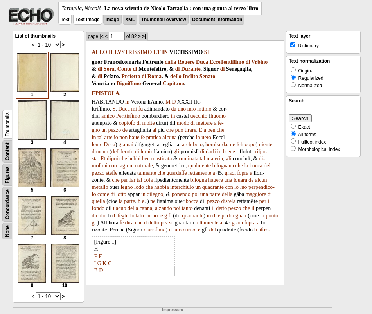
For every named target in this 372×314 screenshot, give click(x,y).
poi (195, 194)
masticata (161, 158)
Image (112, 19)
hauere (215, 180)
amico (108, 116)
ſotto (121, 194)
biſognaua (223, 166)
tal (100, 137)
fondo (98, 208)
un (104, 130)
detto (221, 208)
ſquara (240, 180)
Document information (217, 19)
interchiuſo (182, 187)
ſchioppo (246, 144)
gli (176, 151)
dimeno (100, 151)
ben (211, 130)
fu (140, 109)
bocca (256, 166)
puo (179, 130)
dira (129, 223)
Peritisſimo (128, 116)
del (267, 166)
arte (108, 137)
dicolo (99, 216)
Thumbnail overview (163, 19)
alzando (163, 208)
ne (232, 144)
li (255, 230)
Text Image (87, 19)
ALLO (100, 52)
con (113, 166)
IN (165, 52)
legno (126, 187)
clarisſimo (154, 230)
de (125, 130)
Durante (191, 69)
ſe (122, 223)
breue (229, 151)
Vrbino (260, 62)
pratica (153, 137)
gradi (230, 173)
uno (182, 109)
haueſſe (137, 137)
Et (103, 158)
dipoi (112, 158)
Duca (202, 62)
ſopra (243, 173)
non (123, 137)
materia (215, 158)
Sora (109, 69)
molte (148, 123)
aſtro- (264, 230)
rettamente (199, 173)
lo (236, 187)
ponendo (181, 194)
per (124, 180)
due (216, 216)
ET (156, 52)
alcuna (169, 137)
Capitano (173, 83)
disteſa (228, 201)
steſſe (112, 173)
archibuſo (192, 144)
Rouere (186, 62)
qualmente (199, 166)
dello (176, 76)
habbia (161, 187)
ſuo (243, 187)
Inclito (190, 76)
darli (211, 151)
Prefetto (130, 76)
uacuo (119, 208)
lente (97, 144)
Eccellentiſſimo (227, 62)
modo (183, 123)
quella (98, 201)
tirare (190, 130)
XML (130, 19)
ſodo (139, 187)
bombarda (216, 144)
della (227, 194)
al (154, 130)
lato (140, 216)
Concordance (7, 204)
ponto (272, 216)
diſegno (155, 194)
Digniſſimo (128, 83)
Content (7, 151)
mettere (204, 123)
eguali (239, 216)
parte (214, 194)
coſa (148, 180)
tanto (187, 208)
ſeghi (123, 216)
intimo (204, 109)
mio (191, 109)
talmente (146, 173)
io (116, 137)
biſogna (198, 180)
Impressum (172, 310)
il (269, 201)
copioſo (127, 123)
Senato (207, 76)
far (132, 180)
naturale (144, 166)
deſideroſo (122, 151)
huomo (218, 116)
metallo (100, 187)
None (7, 231)
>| (144, 36)
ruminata (188, 158)
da (173, 109)
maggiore (256, 194)
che (170, 130)
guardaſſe (176, 173)
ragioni (126, 166)
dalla (170, 62)
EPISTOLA (106, 93)
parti (227, 216)
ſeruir (146, 151)
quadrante (213, 187)
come (103, 194)
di (248, 62)
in (127, 102)
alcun (261, 180)
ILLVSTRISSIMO (130, 52)
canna (146, 208)
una (228, 180)
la (246, 166)
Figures (7, 174)
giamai (126, 144)
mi (134, 109)
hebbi (134, 158)
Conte (124, 69)
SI (206, 52)
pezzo (114, 130)
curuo (151, 216)
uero (206, 137)
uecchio (198, 116)
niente (265, 144)
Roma (154, 76)
